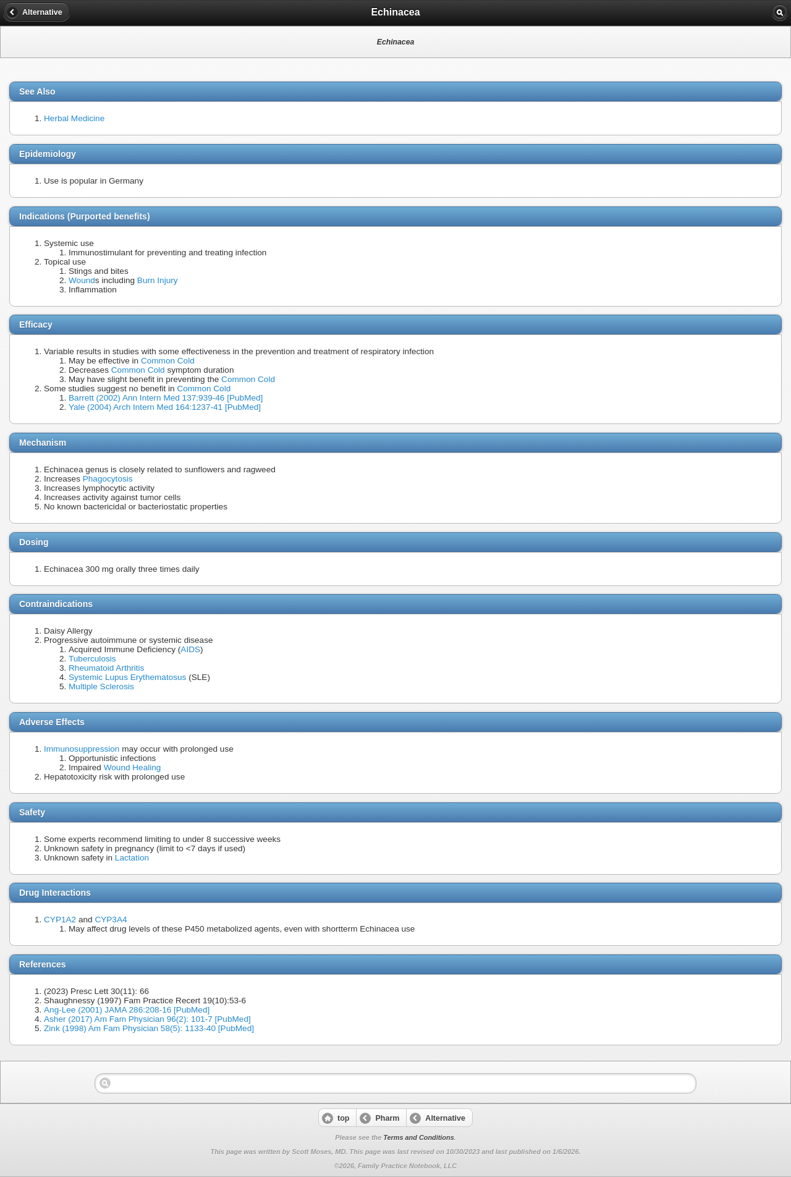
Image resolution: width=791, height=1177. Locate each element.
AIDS (190, 649)
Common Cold (168, 360)
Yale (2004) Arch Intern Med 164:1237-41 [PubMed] (165, 407)
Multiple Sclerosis (101, 686)
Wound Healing (132, 767)
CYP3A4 (111, 919)
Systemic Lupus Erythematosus (127, 677)
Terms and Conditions (418, 1137)
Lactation (132, 857)
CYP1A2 (60, 919)
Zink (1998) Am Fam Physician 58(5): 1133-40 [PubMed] (149, 1028)
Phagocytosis (108, 478)
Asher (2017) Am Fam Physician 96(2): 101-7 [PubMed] (147, 1019)
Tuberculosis (92, 658)
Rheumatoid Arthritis (106, 668)
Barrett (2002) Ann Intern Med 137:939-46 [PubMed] (166, 397)
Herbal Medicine (74, 118)
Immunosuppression (81, 749)
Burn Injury (157, 280)
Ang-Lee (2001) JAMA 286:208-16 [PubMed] (126, 1009)
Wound (82, 280)
